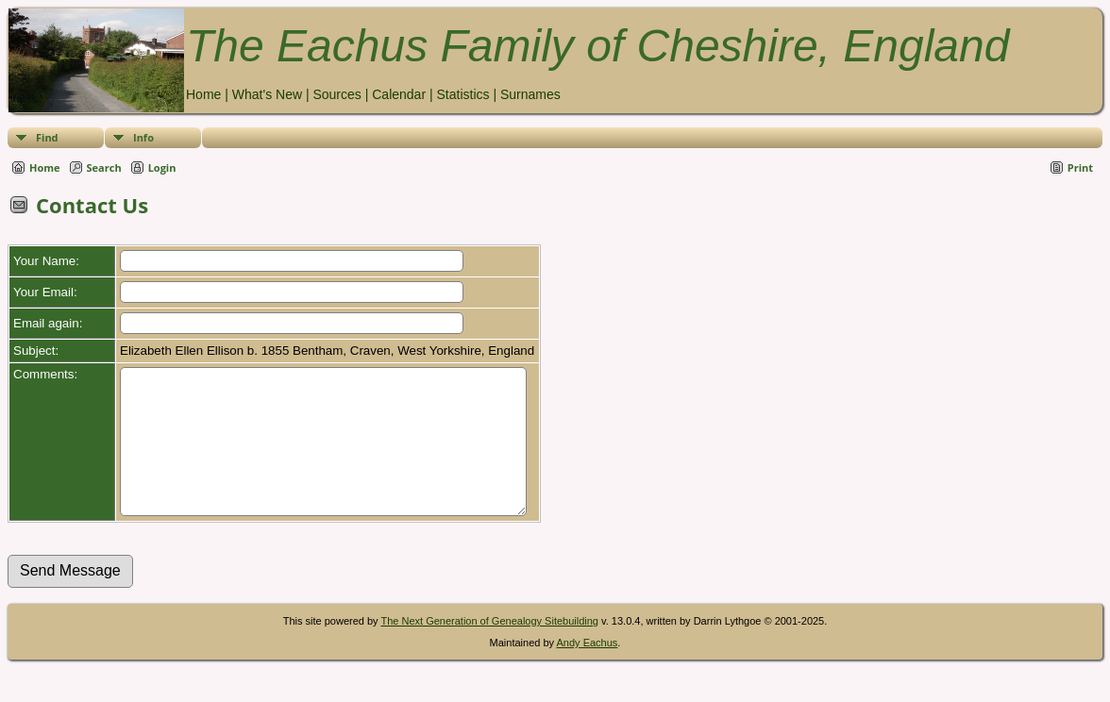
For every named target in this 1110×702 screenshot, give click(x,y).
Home (203, 94)
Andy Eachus (587, 671)
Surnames (530, 94)
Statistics (462, 94)
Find (47, 137)
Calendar (399, 94)
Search (104, 167)
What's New (267, 94)
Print (1080, 167)
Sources (336, 94)
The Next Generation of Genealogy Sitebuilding (489, 649)
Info (143, 137)
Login (162, 167)
